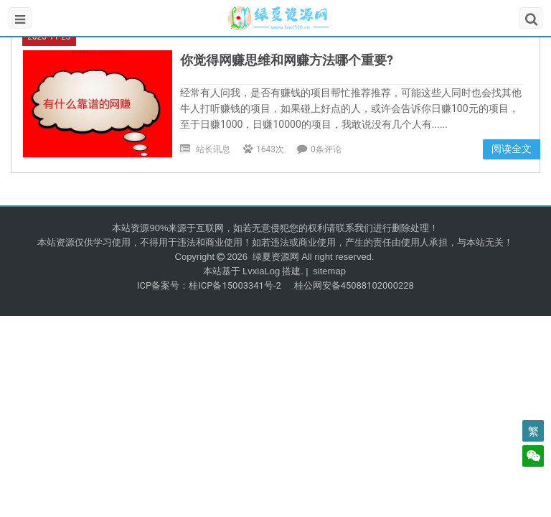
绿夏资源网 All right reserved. (312, 256)
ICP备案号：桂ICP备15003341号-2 (209, 285)
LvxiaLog (261, 271)
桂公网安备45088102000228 (354, 285)
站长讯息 (213, 149)
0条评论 (326, 149)
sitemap (329, 271)
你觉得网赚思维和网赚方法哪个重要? (286, 59)
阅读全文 (511, 148)
